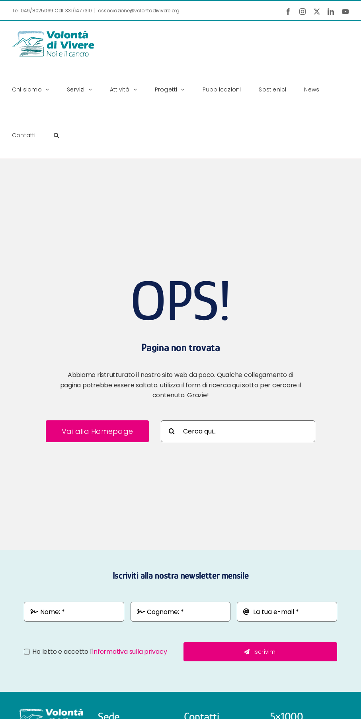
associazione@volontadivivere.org (139, 10)
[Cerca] (172, 431)
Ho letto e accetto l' (99, 651)
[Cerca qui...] (238, 431)
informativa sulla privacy (129, 651)
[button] (56, 135)
